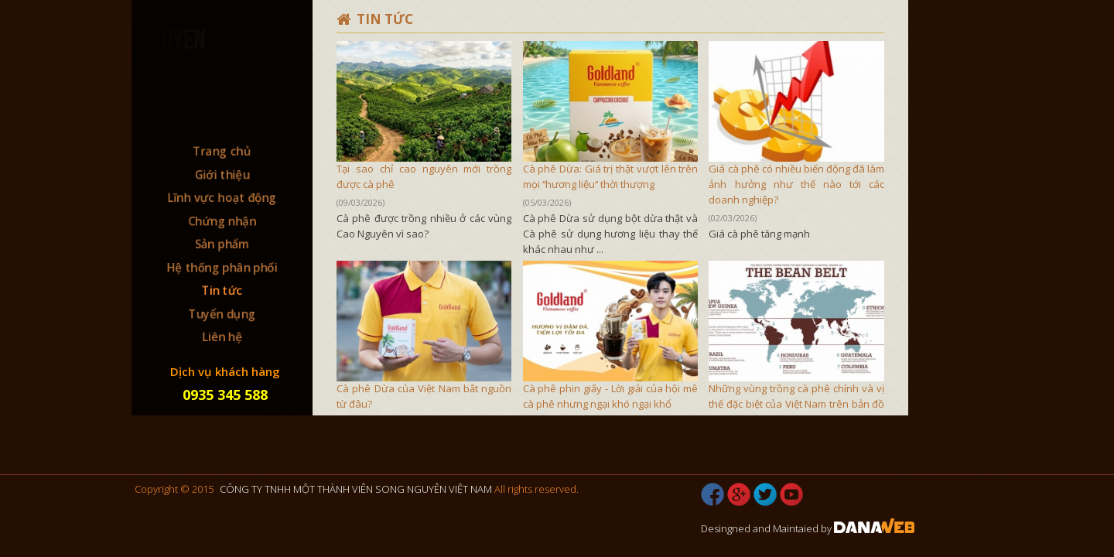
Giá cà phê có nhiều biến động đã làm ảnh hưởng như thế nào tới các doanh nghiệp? (796, 184)
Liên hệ (222, 337)
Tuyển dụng (222, 314)
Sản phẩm (222, 243)
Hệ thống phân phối (222, 267)
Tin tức (222, 291)
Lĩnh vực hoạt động (222, 196)
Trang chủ (222, 149)
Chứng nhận (221, 220)
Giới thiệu (222, 173)
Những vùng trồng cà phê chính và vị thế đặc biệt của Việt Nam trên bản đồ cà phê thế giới (796, 403)
